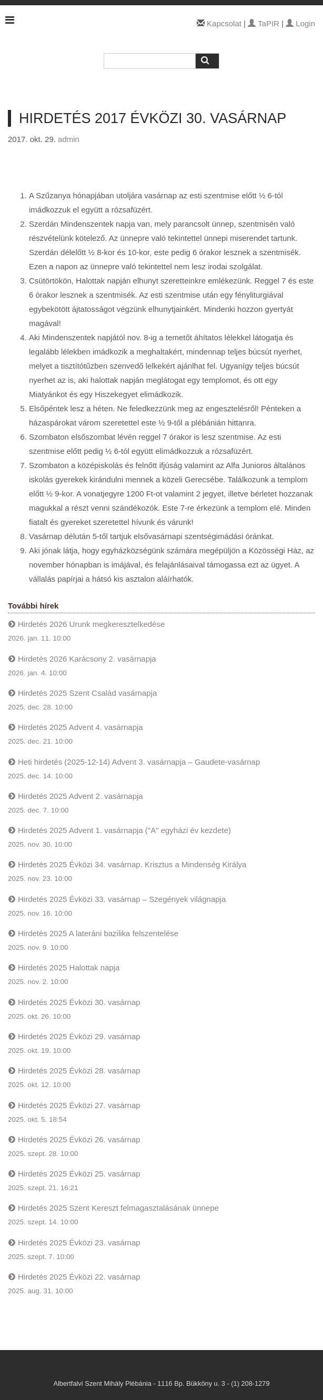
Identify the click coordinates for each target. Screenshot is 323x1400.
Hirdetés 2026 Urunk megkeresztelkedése (91, 624)
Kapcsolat (224, 23)
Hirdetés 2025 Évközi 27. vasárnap (79, 1105)
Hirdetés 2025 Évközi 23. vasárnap (79, 1242)
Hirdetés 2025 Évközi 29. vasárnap (79, 1036)
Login (300, 23)
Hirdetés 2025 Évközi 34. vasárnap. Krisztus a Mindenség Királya (132, 864)
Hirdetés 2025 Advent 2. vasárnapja (80, 796)
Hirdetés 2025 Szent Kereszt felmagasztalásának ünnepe (118, 1207)
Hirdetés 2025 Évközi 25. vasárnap (79, 1173)
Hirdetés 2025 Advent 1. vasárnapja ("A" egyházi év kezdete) (124, 830)
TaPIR (263, 23)
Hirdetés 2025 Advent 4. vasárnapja (80, 727)
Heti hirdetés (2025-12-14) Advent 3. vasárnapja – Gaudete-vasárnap (139, 761)
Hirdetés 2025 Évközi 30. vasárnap (79, 1002)
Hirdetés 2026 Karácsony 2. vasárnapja (87, 658)
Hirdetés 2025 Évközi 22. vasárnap (79, 1276)
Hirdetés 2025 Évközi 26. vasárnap (79, 1139)
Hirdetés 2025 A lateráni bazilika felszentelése (98, 933)
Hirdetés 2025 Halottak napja (68, 967)
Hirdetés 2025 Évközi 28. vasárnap (79, 1070)
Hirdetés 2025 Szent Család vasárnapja (87, 692)
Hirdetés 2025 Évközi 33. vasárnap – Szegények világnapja (122, 899)
